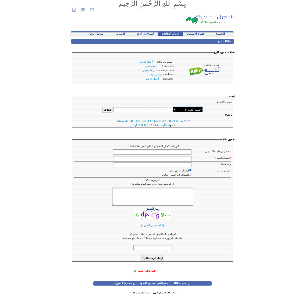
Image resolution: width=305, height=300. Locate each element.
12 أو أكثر (135, 125)
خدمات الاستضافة (195, 33)
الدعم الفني (163, 283)
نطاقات (176, 283)
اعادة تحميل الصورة (152, 225)
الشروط (118, 283)
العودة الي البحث (146, 270)
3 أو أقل (162, 125)
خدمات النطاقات (170, 33)
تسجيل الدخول (95, 33)
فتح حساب (131, 283)
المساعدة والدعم (145, 33)
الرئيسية (220, 33)
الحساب (120, 33)
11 (142, 125)
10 (145, 125)
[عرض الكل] (121, 120)
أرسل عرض (146, 61)
